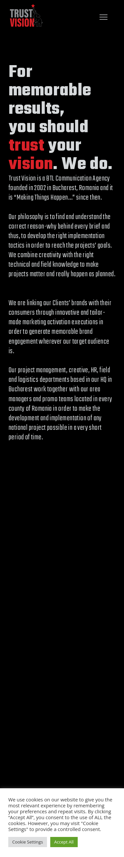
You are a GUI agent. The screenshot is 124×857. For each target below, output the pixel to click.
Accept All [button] (64, 842)
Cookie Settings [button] (27, 842)
